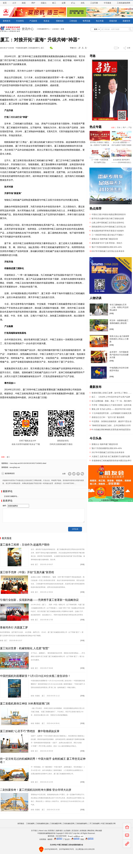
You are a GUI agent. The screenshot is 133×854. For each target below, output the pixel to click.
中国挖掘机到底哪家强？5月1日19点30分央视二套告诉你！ (35, 675)
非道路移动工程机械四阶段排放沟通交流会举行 (112, 460)
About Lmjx (43, 831)
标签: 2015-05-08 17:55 (42, 620)
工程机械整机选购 (42, 823)
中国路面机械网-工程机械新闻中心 (28, 48)
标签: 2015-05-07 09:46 (42, 668)
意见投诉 (75, 831)
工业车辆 (94, 3)
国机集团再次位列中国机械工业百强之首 (109, 227)
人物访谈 (96, 298)
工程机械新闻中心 (43, 29)
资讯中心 (28, 28)
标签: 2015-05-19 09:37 (42, 564)
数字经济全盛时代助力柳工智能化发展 (108, 218)
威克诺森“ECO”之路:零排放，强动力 (107, 243)
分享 (128, 48)
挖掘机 (23, 164)
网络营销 (91, 831)
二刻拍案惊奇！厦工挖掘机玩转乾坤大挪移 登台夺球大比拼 (35, 789)
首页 (5, 3)
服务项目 (59, 831)
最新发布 (96, 387)
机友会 (46, 21)
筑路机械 (76, 845)
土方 (14, 3)
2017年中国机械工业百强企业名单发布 (108, 251)
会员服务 (67, 831)
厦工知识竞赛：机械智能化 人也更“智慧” (24, 648)
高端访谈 (113, 21)
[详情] (82, 564)
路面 (24, 3)
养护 (33, 3)
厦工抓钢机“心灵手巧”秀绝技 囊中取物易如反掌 (29, 731)
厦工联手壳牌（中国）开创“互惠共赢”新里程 (27, 572)
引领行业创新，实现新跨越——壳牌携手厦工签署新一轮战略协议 (39, 599)
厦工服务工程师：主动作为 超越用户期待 (25, 544)
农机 (83, 3)
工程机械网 (30, 823)
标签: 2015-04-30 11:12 (45, 696)
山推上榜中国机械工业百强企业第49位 (108, 222)
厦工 (42, 48)
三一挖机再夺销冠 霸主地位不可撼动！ (108, 235)
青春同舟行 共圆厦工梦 (14, 627)
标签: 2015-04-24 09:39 (42, 751)
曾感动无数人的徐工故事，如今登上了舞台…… (112, 393)
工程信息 (73, 21)
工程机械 (56, 60)
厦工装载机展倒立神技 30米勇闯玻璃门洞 (25, 703)
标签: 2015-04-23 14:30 (45, 810)
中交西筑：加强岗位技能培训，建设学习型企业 (112, 421)
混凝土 (44, 3)
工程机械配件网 (55, 823)
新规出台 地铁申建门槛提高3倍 (105, 239)
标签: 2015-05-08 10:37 (11, 640)
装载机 (7, 372)
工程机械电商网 (123, 3)
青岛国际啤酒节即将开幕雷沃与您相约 (108, 231)
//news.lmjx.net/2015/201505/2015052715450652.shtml (28, 463)
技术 (50, 372)
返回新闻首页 (10, 473)
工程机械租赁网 (68, 823)
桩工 (54, 3)
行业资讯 (20, 21)
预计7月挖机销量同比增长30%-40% (107, 247)
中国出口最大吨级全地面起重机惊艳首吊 (109, 214)
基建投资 (126, 21)
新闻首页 (6, 21)
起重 (64, 3)
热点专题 (100, 21)
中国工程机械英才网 (108, 823)
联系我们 (51, 831)
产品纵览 (33, 21)
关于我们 (34, 831)
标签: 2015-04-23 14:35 (42, 782)
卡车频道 (107, 3)
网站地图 (98, 831)
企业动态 (55, 29)
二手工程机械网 (93, 823)
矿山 (73, 3)
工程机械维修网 (81, 823)
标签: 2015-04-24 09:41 (45, 723)
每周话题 (86, 21)
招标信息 (60, 21)
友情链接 (83, 831)
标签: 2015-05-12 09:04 (42, 592)
